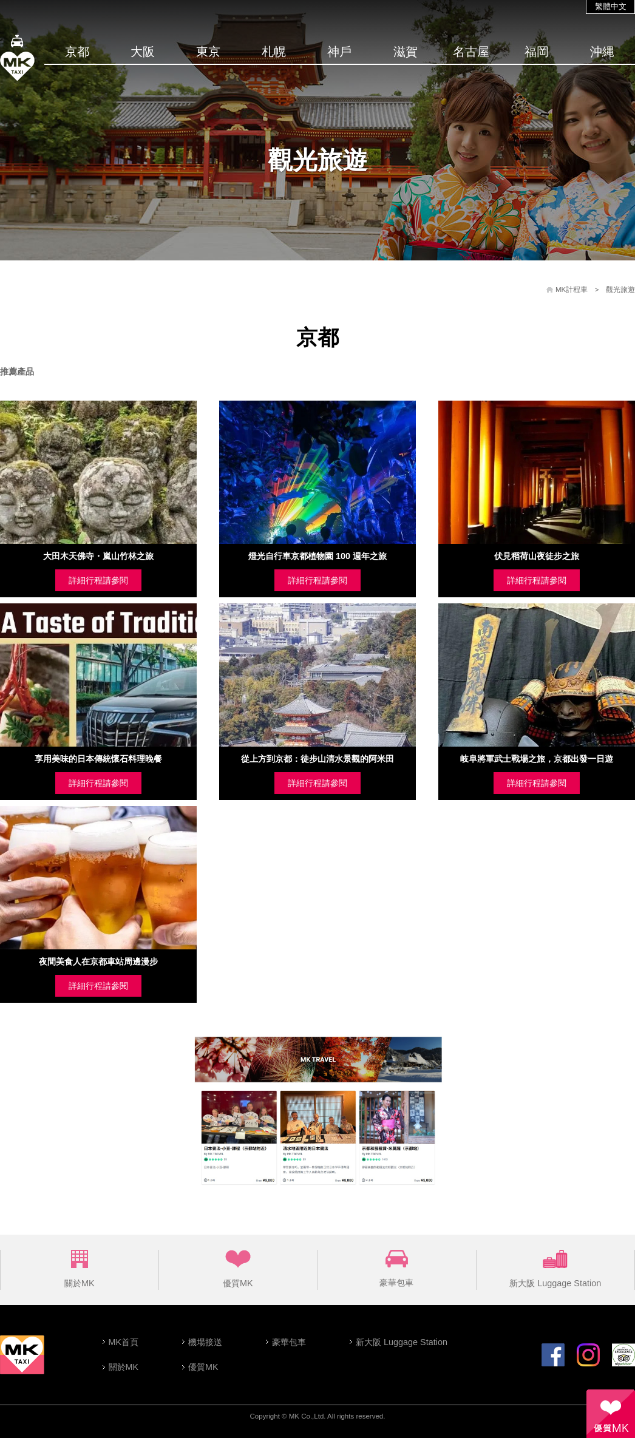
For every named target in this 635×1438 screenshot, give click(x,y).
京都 (77, 51)
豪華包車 (396, 1268)
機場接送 (205, 1342)
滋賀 (405, 51)
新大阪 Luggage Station (555, 1269)
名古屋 (471, 51)
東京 (208, 51)
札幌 (274, 51)
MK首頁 (124, 1342)
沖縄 (602, 51)
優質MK (238, 1269)
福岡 (537, 51)
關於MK (79, 1269)
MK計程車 (571, 289)
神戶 (339, 51)
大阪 (143, 51)
